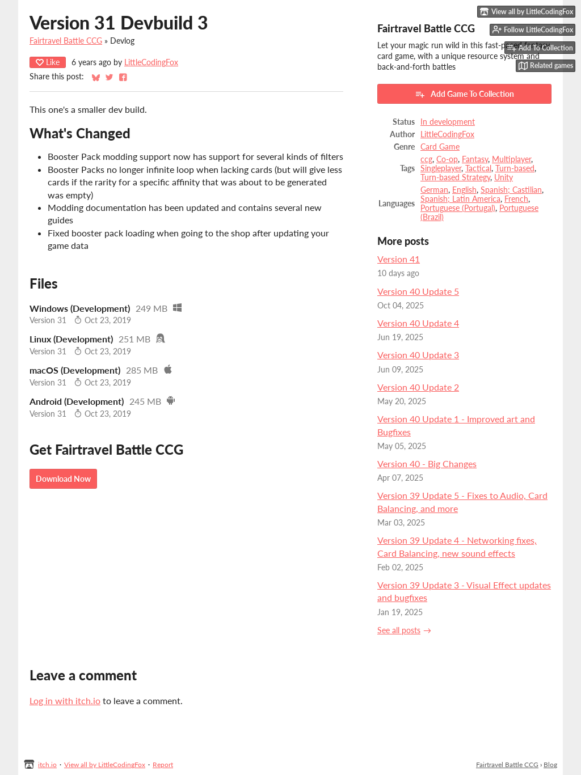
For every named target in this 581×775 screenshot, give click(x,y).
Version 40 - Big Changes (427, 463)
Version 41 (398, 258)
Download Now (63, 479)
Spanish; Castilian (511, 189)
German (434, 189)
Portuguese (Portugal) (457, 208)
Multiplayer (511, 159)
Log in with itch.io (65, 700)
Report (163, 764)
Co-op (447, 159)
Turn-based (514, 168)
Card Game (440, 146)
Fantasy (475, 159)
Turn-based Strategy (455, 177)
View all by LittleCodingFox (104, 764)
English (464, 189)
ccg (426, 159)
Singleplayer (440, 168)
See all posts (398, 630)
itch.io (47, 764)
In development (447, 121)
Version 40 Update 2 (418, 387)
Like (48, 62)
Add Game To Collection (464, 94)
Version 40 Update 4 (418, 322)
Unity (503, 177)
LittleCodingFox (151, 62)
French (516, 199)
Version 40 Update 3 (418, 354)
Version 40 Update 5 (418, 291)
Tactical (478, 168)
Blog (550, 764)
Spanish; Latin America (460, 199)
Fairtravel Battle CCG (66, 40)
